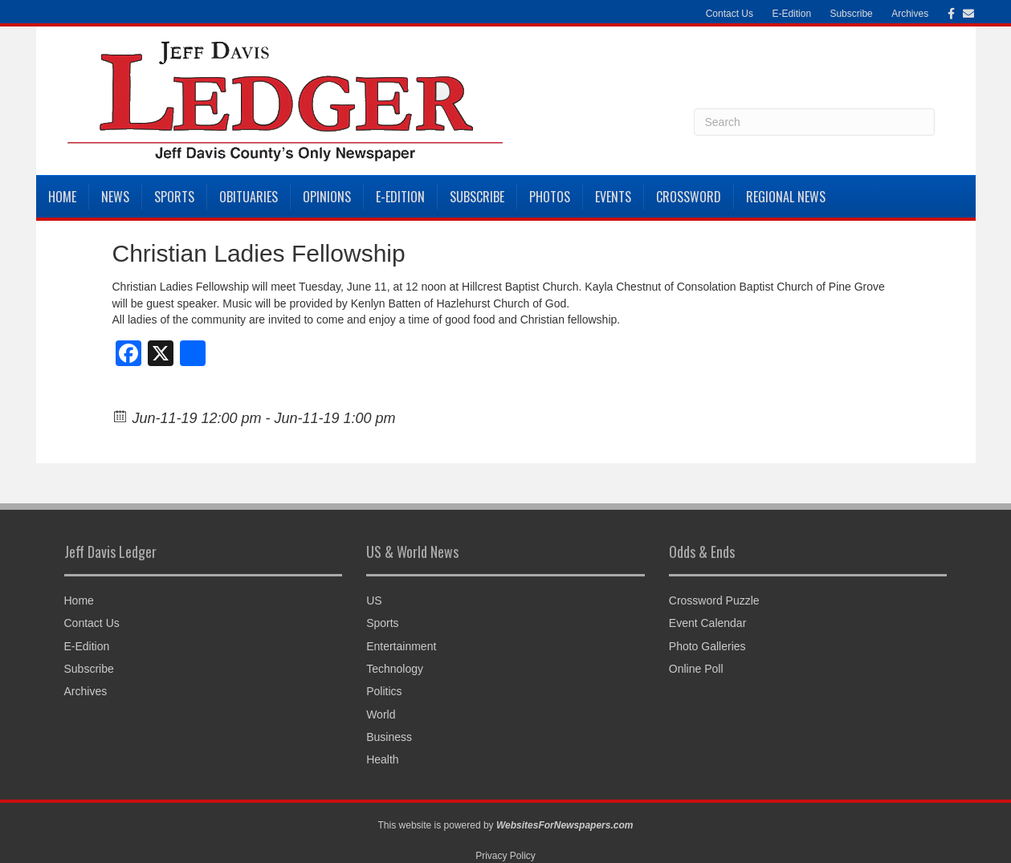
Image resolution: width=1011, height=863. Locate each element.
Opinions (327, 196)
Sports (174, 196)
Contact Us (729, 13)
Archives (909, 13)
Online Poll (696, 668)
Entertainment (401, 646)
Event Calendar (708, 623)
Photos (549, 196)
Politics (384, 691)
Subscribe (851, 13)
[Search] (814, 122)
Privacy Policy (505, 855)
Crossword (688, 196)
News (115, 196)
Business (389, 737)
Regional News (786, 196)
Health (382, 759)
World (380, 714)
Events (613, 196)
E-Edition (791, 13)
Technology (394, 668)
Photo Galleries (707, 646)
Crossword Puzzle (714, 600)
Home (62, 196)
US (373, 600)
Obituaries (248, 196)
